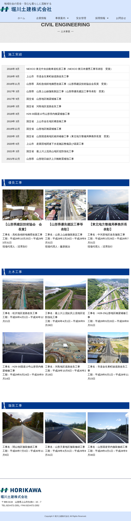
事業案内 (60, 18)
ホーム (21, 18)
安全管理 (81, 18)
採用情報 (100, 18)
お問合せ (121, 18)
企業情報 (41, 18)
